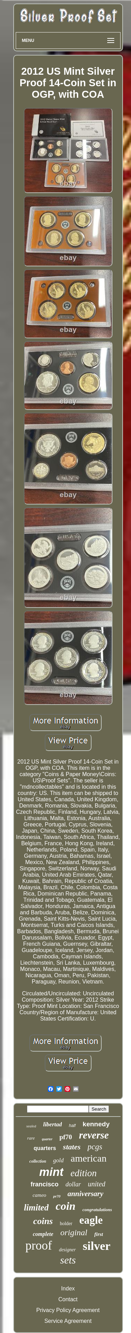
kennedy (96, 1124)
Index (68, 1288)
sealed (31, 1126)
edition (84, 1173)
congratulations (97, 1209)
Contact (68, 1299)
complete (43, 1234)
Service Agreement (68, 1321)
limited (36, 1207)
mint (51, 1171)
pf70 (65, 1137)
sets (68, 1260)
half (72, 1125)
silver (96, 1245)
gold (58, 1160)
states (71, 1146)
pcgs (94, 1146)
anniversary (85, 1194)
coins (43, 1221)
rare (31, 1138)
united (96, 1184)
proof (39, 1245)
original (73, 1232)
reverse (94, 1135)
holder (66, 1223)
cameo (39, 1195)
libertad (52, 1124)
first (98, 1234)
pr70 (56, 1196)
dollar (73, 1184)
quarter (47, 1139)
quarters (45, 1148)
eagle (91, 1220)
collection (37, 1161)
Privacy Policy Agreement (68, 1310)
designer (67, 1249)
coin (65, 1206)
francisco (44, 1184)
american (89, 1158)
